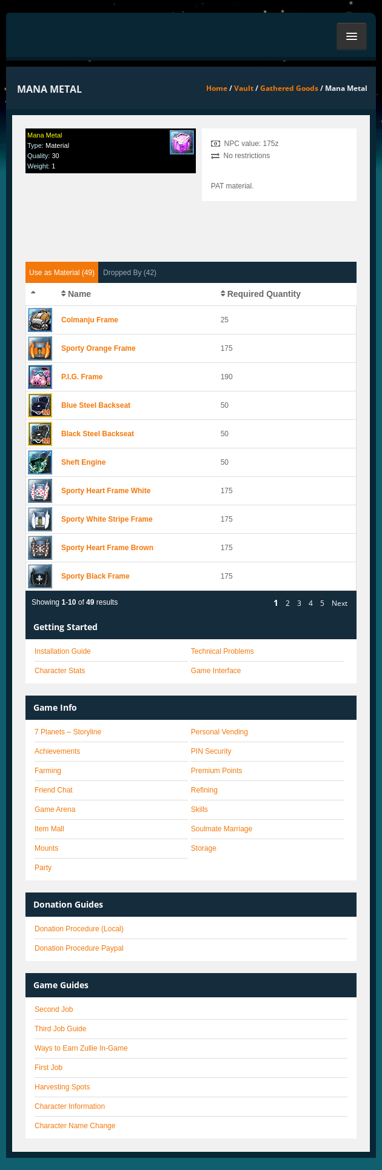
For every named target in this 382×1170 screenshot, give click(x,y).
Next (339, 603)
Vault (243, 88)
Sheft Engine (83, 462)
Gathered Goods (289, 88)
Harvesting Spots (62, 1087)
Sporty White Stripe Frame (107, 519)
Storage (203, 848)
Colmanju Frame (89, 320)
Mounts (46, 848)
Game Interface (216, 670)
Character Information (70, 1106)
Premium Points (217, 770)
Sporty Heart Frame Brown (107, 547)
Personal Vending (219, 732)
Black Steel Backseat (97, 434)
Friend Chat (54, 790)
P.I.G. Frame (81, 377)
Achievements (57, 751)
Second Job (54, 1009)
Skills (199, 809)
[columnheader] (41, 294)
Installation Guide (63, 651)
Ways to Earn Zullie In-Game (81, 1048)
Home (216, 88)
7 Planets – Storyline (68, 732)
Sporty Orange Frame (98, 348)
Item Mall (49, 829)
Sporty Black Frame (95, 576)
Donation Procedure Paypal (79, 948)
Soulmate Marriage (221, 829)
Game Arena (55, 809)
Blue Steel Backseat (95, 405)
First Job (48, 1067)
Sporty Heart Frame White (105, 491)
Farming (48, 770)
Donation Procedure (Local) (79, 929)
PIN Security (211, 751)
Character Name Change (75, 1126)
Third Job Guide (60, 1029)
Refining (204, 790)
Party (43, 867)
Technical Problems (222, 651)
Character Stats (60, 670)
